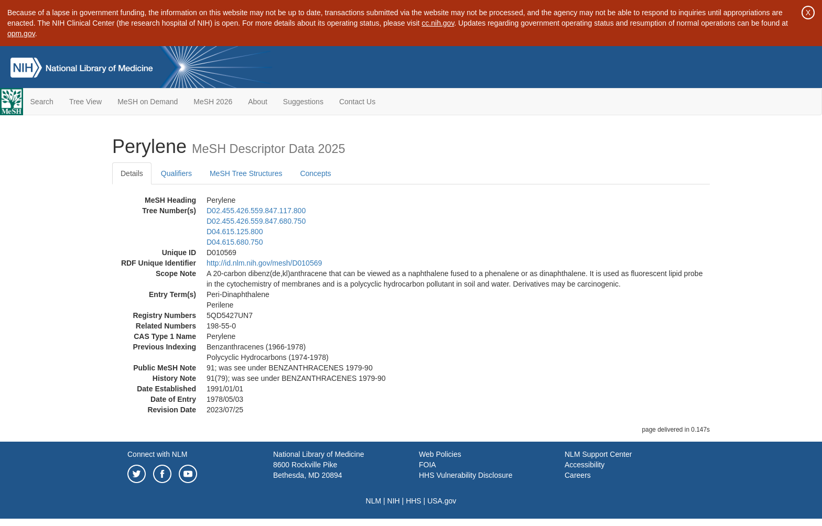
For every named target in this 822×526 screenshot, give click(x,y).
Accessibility (584, 465)
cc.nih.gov (437, 23)
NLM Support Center (598, 454)
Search (41, 101)
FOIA (427, 465)
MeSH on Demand (147, 101)
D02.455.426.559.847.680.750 (256, 221)
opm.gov (21, 33)
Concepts (315, 173)
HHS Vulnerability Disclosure (465, 475)
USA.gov (441, 501)
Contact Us (357, 101)
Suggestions (303, 101)
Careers (578, 475)
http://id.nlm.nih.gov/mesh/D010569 (264, 263)
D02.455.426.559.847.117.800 (256, 210)
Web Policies (440, 454)
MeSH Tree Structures (246, 173)
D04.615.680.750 (235, 242)
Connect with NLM (157, 454)
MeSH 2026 (212, 101)
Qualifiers (176, 173)
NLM (374, 501)
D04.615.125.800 (235, 231)
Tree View (85, 101)
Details (132, 173)
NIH (393, 501)
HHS (413, 501)
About (257, 101)
